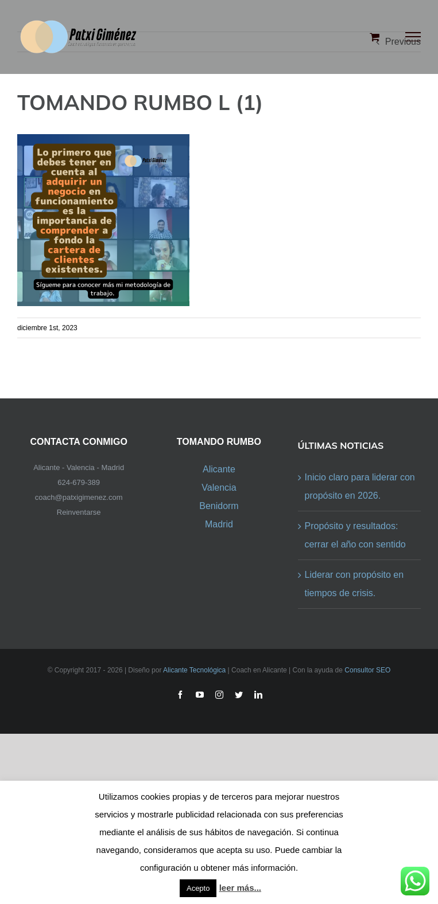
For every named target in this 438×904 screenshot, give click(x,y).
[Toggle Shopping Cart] (374, 37)
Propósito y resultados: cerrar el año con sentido (355, 535)
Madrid (219, 524)
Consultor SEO (367, 670)
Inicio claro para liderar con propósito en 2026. (360, 486)
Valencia (218, 487)
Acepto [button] (198, 888)
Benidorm (218, 506)
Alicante (219, 469)
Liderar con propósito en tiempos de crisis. (354, 584)
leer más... (240, 888)
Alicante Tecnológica (194, 670)
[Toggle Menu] (413, 36)
